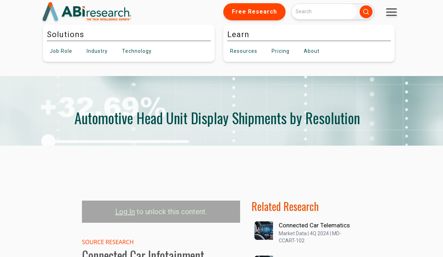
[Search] (324, 11)
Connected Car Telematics (314, 225)
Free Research (254, 11)
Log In (125, 211)
